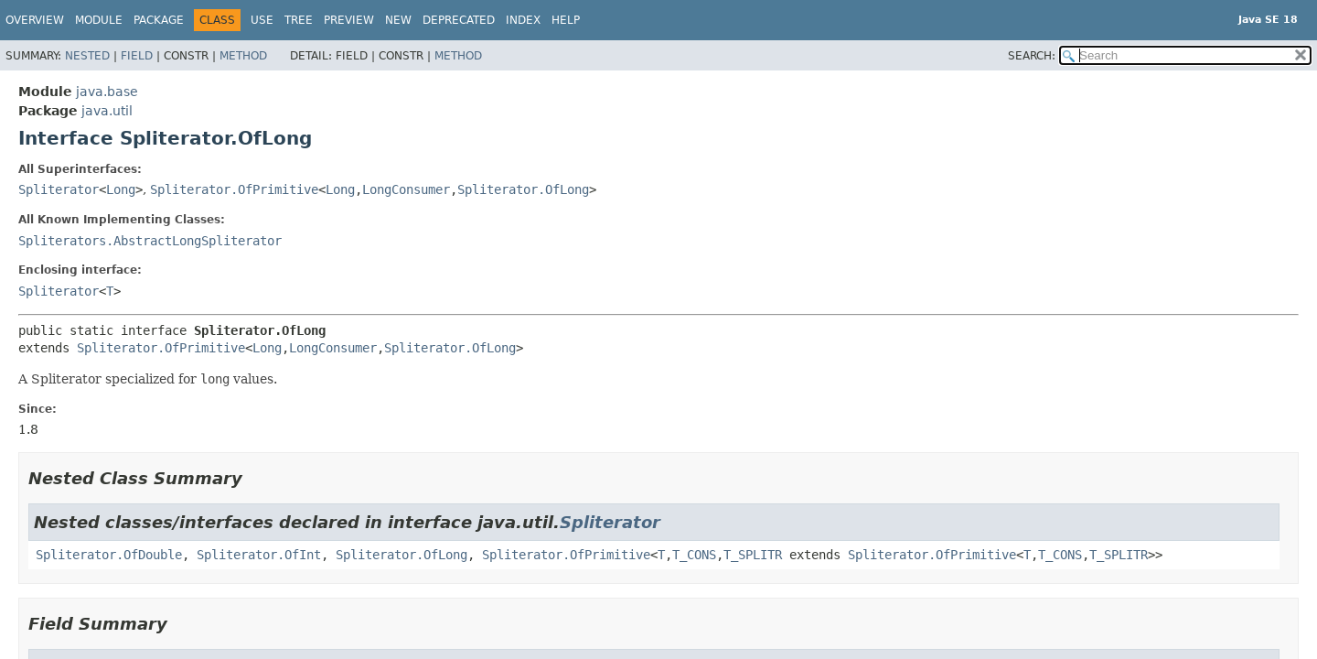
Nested (87, 55)
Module (99, 20)
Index (523, 20)
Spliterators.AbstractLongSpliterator (150, 240)
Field (137, 55)
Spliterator (58, 189)
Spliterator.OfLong (523, 189)
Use (262, 20)
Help (565, 20)
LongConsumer (406, 189)
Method (243, 55)
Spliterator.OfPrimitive (234, 189)
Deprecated (459, 20)
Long (120, 189)
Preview (349, 20)
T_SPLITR (752, 554)
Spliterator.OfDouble (109, 554)
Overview (34, 20)
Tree (298, 20)
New (398, 20)
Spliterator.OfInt (259, 554)
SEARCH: (1031, 55)
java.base (107, 91)
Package (159, 20)
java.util (107, 110)
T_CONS (694, 554)
